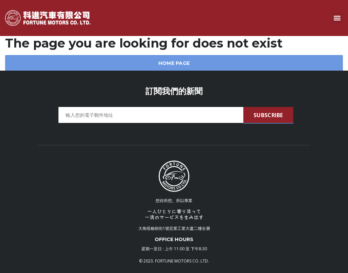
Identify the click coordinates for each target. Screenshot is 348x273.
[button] (337, 18)
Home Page (174, 63)
